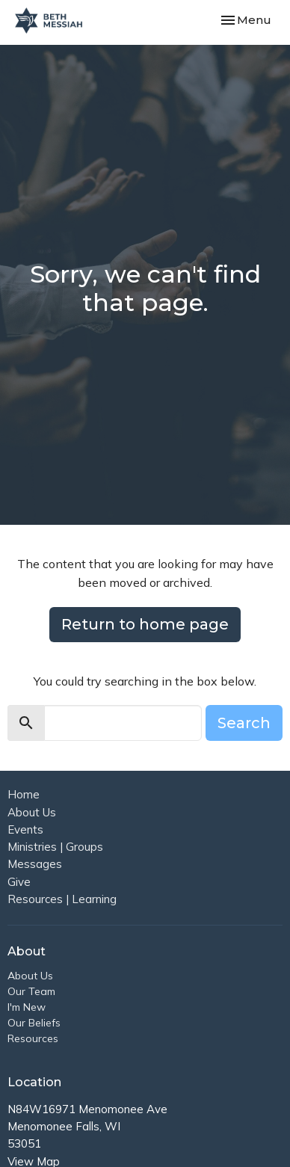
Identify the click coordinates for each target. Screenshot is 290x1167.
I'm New (26, 1007)
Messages (34, 864)
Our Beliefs (34, 1022)
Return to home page (145, 624)
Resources (32, 1038)
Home (23, 794)
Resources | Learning (62, 899)
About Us (31, 812)
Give (19, 882)
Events (25, 829)
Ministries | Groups (55, 847)
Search (244, 723)
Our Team (31, 991)
